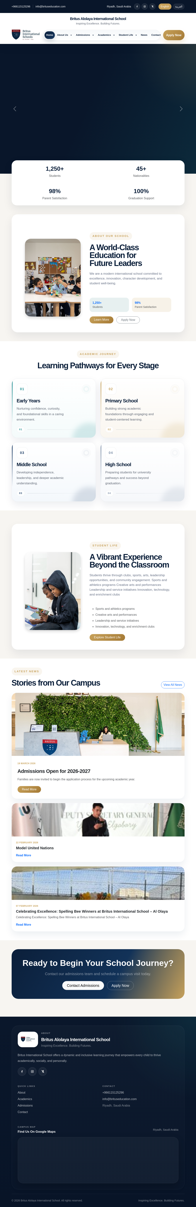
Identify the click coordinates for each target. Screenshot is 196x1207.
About (21, 1092)
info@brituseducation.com (50, 6)
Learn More (101, 319)
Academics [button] (105, 35)
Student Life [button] (126, 35)
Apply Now (173, 35)
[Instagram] (145, 6)
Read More (29, 789)
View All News (172, 684)
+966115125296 (21, 6)
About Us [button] (63, 35)
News (144, 35)
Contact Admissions (83, 985)
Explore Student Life (107, 637)
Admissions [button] (83, 35)
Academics (25, 1099)
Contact (156, 35)
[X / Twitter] (152, 6)
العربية (178, 6)
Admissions (25, 1105)
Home (49, 35)
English (165, 6)
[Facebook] (137, 6)
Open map (98, 1160)
